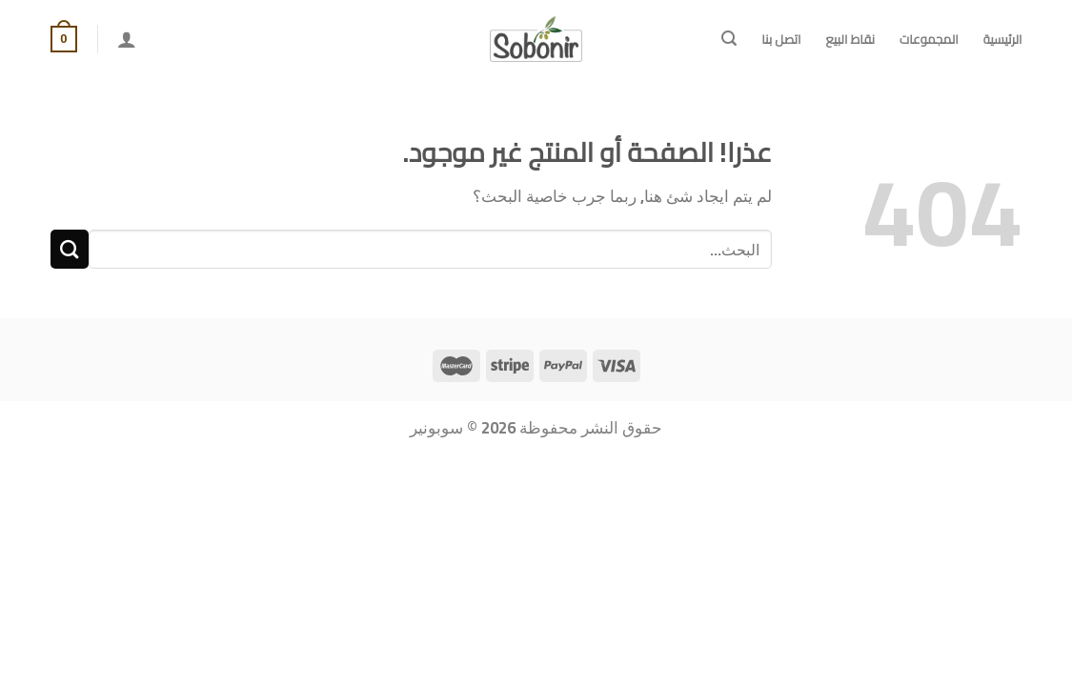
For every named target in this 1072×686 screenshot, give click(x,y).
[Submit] (70, 249)
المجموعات (929, 39)
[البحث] (729, 38)
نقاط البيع (849, 39)
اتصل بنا (780, 39)
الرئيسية (1002, 39)
